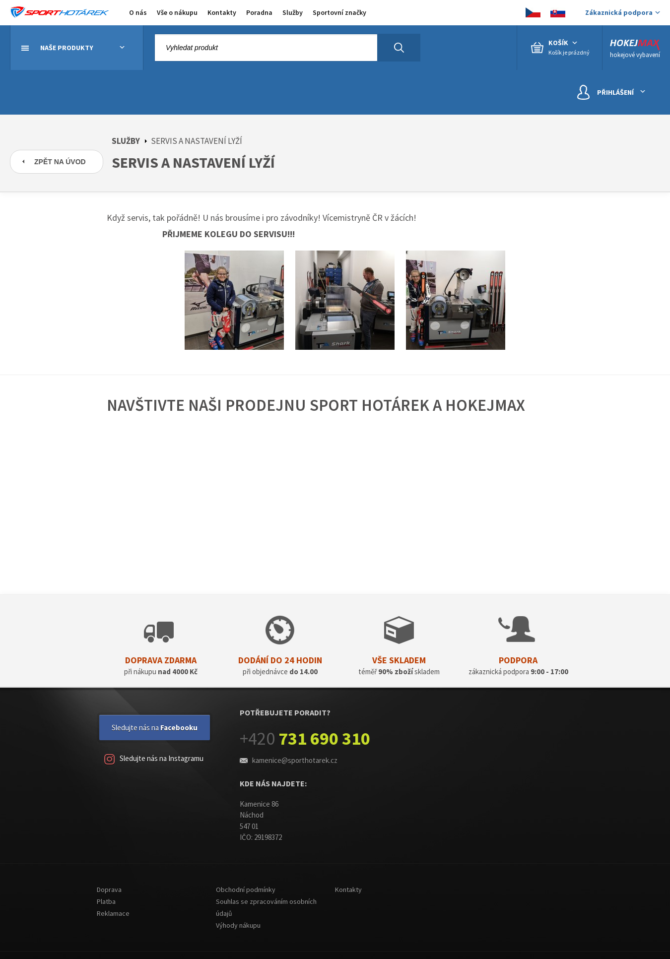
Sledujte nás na (155, 727)
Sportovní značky (339, 12)
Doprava (109, 889)
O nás (138, 12)
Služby (292, 12)
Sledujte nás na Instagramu (153, 759)
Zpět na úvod (60, 162)
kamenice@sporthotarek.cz (294, 760)
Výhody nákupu (238, 925)
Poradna (259, 12)
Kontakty (221, 12)
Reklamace (113, 913)
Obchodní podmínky (245, 889)
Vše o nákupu (177, 12)
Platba (106, 901)
